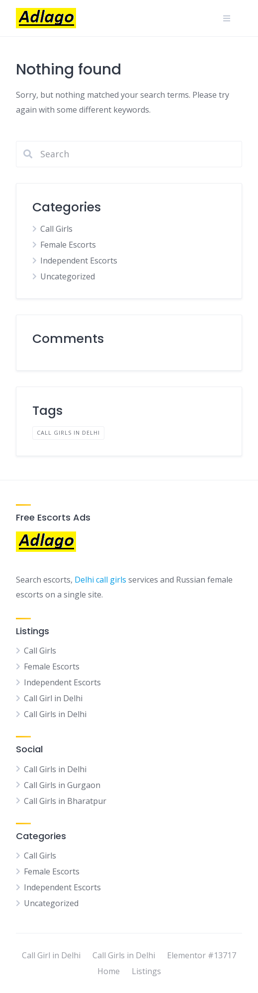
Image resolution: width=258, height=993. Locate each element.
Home (108, 971)
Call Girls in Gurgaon (62, 785)
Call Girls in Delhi (55, 714)
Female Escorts (68, 244)
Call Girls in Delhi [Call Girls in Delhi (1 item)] (68, 432)
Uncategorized (67, 276)
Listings (146, 971)
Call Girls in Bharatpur (65, 800)
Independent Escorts (78, 260)
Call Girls (56, 228)
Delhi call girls (100, 579)
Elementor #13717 (201, 955)
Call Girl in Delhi (53, 698)
